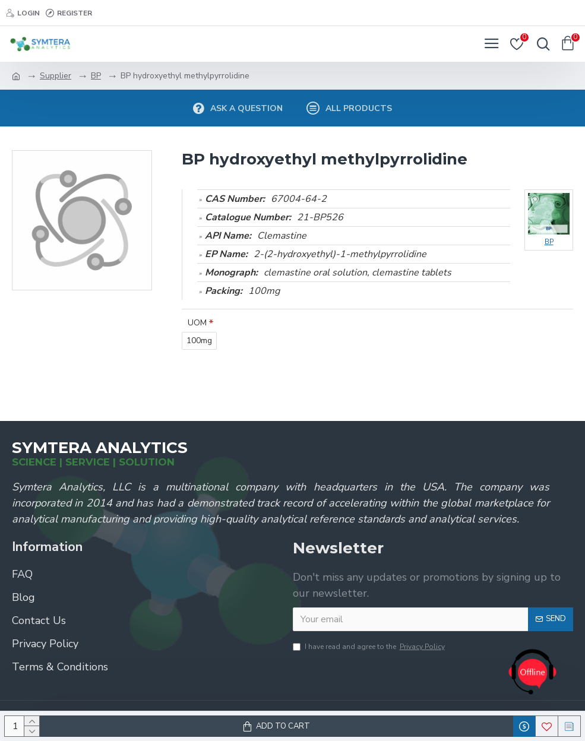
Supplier (55, 75)
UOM (197, 322)
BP (96, 75)
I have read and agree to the (370, 646)
